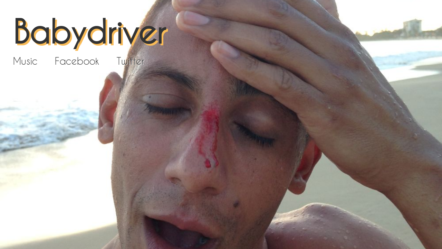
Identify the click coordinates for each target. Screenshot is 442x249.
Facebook (77, 60)
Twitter (130, 60)
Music (25, 60)
